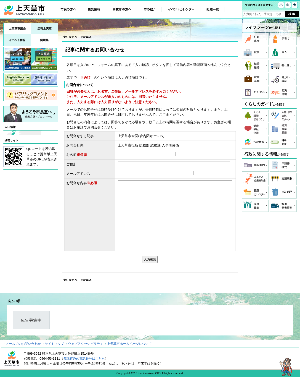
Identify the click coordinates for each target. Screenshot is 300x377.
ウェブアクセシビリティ (85, 344)
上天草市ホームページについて (129, 344)
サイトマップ (54, 344)
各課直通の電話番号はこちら (84, 358)
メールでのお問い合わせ (23, 344)
